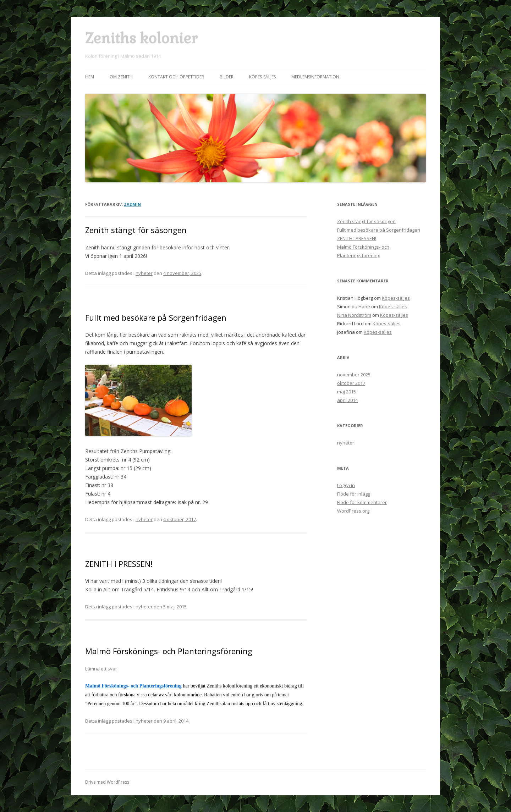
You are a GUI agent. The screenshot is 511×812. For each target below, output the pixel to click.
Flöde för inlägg (353, 494)
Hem (89, 77)
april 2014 (347, 400)
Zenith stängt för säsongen (136, 230)
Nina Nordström (354, 315)
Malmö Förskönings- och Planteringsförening (168, 651)
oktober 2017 (351, 383)
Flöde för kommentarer (362, 502)
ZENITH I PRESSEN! (119, 563)
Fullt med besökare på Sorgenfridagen (155, 317)
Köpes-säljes (262, 77)
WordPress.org (353, 511)
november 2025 (353, 374)
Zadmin (132, 204)
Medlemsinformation (315, 77)
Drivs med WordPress (107, 782)
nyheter (144, 273)
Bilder (226, 77)
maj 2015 (346, 391)
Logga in (346, 485)
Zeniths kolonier (141, 38)
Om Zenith (121, 77)
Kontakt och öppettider (176, 77)
